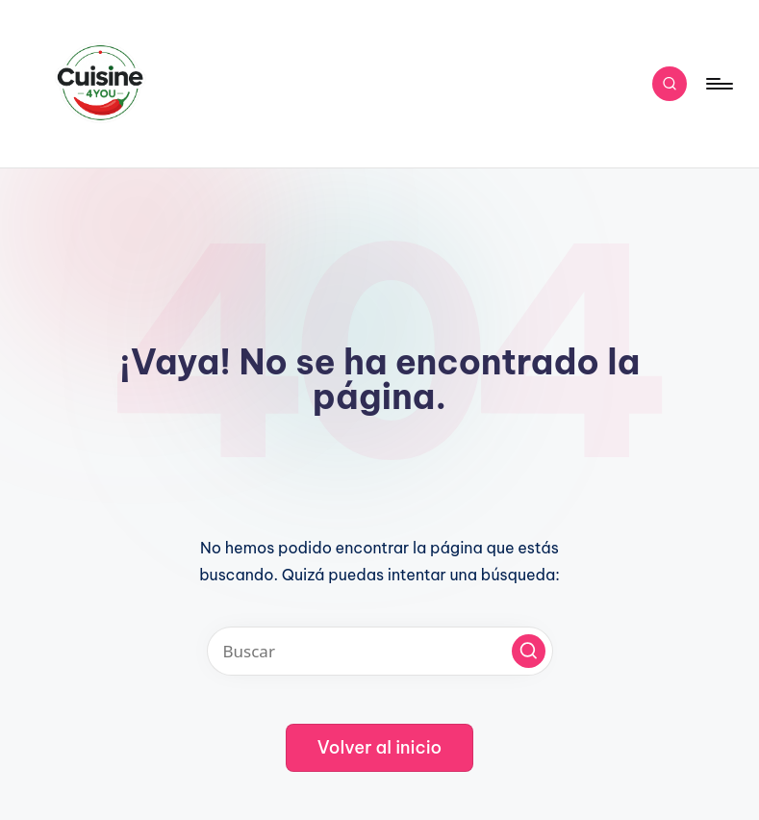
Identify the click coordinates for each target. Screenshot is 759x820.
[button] (528, 651)
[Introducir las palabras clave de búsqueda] (380, 651)
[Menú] (718, 83)
